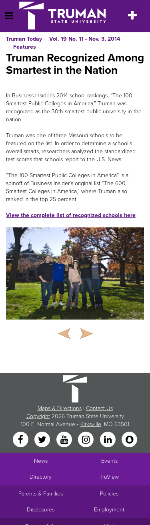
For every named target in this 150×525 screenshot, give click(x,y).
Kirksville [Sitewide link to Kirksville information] (90, 424)
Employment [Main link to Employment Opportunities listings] (109, 509)
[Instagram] (87, 440)
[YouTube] (65, 440)
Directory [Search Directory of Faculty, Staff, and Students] (41, 477)
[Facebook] (21, 440)
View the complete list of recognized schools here (71, 215)
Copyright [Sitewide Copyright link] (38, 416)
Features (24, 46)
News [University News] (41, 461)
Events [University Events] (109, 461)
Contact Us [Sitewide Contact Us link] (99, 408)
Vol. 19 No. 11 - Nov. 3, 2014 (84, 39)
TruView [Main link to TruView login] (109, 477)
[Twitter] (43, 440)
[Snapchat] (129, 440)
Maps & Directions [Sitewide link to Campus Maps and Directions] (60, 408)
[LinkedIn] (108, 440)
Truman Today (24, 39)
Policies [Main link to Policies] (109, 493)
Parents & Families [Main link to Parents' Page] (40, 493)
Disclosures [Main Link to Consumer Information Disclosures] (40, 509)
